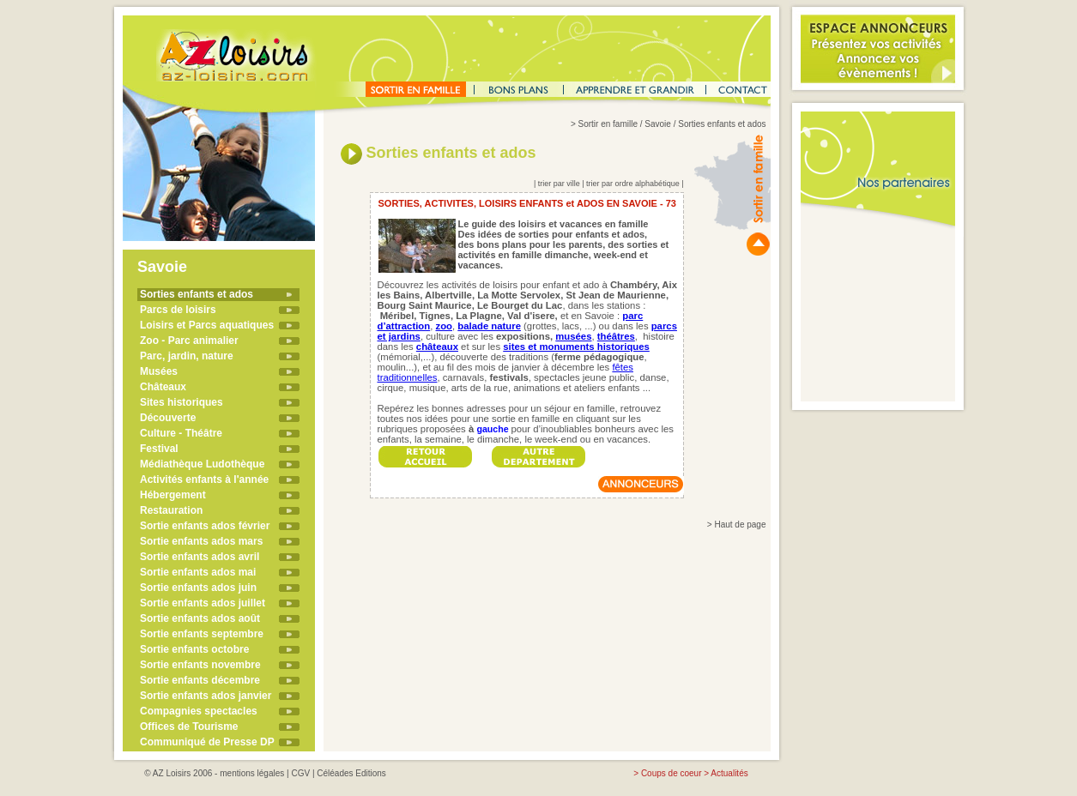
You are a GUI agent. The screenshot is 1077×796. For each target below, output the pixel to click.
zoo (443, 326)
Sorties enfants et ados (196, 294)
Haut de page (739, 524)
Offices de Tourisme (189, 727)
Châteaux (163, 387)
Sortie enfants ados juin (198, 588)
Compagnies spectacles (198, 711)
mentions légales (252, 773)
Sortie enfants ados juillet (202, 603)
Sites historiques (181, 402)
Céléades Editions (351, 773)
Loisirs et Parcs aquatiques (207, 325)
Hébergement (173, 495)
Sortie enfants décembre (200, 680)
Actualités (729, 773)
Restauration (171, 510)
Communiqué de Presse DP (207, 742)
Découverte (168, 418)
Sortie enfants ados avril (199, 557)
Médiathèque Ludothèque (202, 464)
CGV (300, 773)
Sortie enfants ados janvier (205, 696)
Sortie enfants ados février (204, 526)
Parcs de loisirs (178, 310)
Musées (159, 371)
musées (573, 336)
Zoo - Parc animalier (189, 341)
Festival (159, 449)
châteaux (437, 346)
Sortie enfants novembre (200, 665)
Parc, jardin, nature (186, 356)
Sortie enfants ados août (200, 618)
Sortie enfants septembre (201, 634)
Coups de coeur (671, 773)
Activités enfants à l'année (204, 479)
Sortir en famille (608, 124)
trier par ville (559, 183)
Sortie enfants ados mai (198, 572)
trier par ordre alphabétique (633, 183)
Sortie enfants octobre (194, 649)
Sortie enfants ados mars (201, 541)
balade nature (489, 326)
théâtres (616, 336)
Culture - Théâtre (181, 433)
